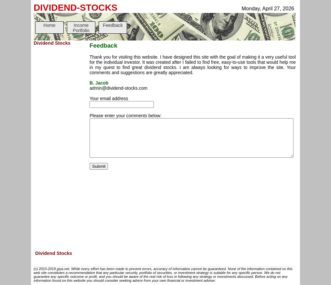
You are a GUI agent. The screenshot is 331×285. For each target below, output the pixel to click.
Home (49, 25)
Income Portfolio (81, 28)
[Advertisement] (59, 148)
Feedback (113, 25)
